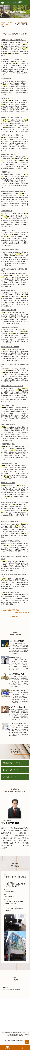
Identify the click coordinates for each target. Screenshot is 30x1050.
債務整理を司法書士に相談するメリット (13, 40)
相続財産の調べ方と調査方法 (10, 347)
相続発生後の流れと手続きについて (12, 386)
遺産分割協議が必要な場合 (9, 327)
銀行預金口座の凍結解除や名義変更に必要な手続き (15, 270)
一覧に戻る (15, 616)
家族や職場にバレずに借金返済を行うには (14, 59)
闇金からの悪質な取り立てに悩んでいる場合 (15, 502)
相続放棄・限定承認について (10, 249)
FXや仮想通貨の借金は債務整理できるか (13, 191)
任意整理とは (5, 172)
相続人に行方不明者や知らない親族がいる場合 (15, 365)
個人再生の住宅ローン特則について (12, 135)
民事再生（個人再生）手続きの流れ (12, 117)
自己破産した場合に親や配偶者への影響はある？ (15, 575)
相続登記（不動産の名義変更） (10, 541)
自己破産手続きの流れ (8, 425)
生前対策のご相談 (6, 211)
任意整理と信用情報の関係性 (10, 592)
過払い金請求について (8, 405)
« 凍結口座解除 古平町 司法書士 (11, 610)
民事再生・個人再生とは (8, 154)
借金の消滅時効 (6, 79)
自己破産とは (5, 98)
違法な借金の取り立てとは (9, 463)
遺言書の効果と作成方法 (8, 230)
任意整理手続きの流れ (8, 444)
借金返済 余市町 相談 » (21, 612)
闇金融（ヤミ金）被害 (8, 483)
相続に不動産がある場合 (8, 310)
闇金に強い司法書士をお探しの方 (11, 521)
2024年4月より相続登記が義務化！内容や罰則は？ (14, 558)
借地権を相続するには (8, 290)
